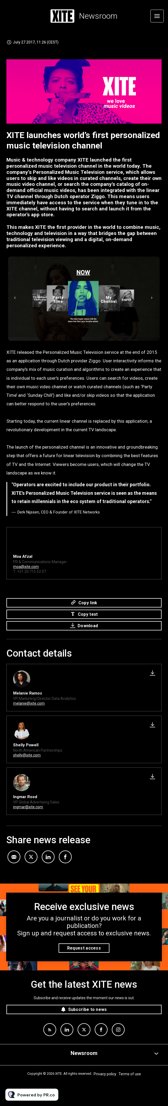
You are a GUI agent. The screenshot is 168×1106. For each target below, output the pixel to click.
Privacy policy (105, 1074)
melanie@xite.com (29, 703)
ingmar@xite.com (28, 807)
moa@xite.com (26, 567)
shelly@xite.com (27, 755)
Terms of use (130, 1074)
